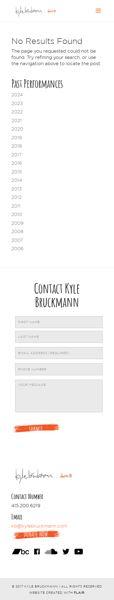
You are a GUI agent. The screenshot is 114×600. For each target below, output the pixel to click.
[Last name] (59, 337)
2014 (16, 180)
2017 (16, 154)
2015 (16, 171)
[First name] (59, 322)
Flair (79, 592)
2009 (17, 223)
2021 (16, 120)
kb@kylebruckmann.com (39, 525)
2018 (16, 146)
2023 (17, 103)
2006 (17, 248)
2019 (16, 137)
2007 (17, 240)
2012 (16, 197)
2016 (16, 163)
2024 (17, 94)
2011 (16, 206)
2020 (17, 128)
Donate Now (36, 534)
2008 (17, 231)
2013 (16, 188)
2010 (16, 214)
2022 (17, 111)
